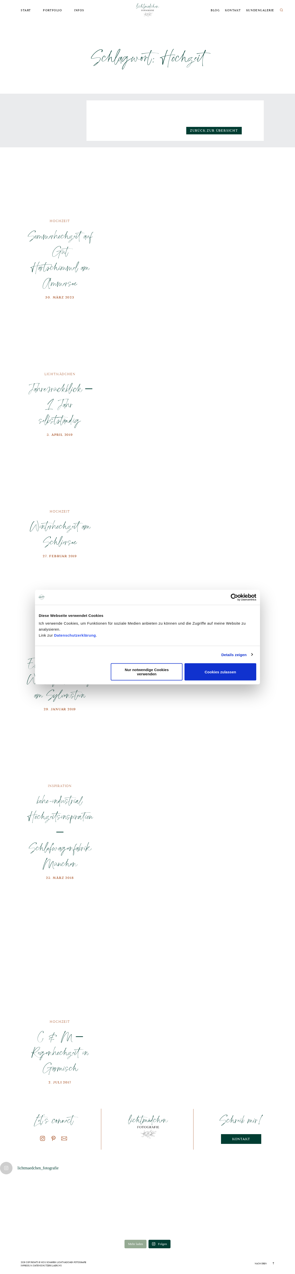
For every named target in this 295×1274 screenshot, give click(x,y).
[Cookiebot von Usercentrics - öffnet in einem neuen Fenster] (234, 597)
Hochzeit (60, 221)
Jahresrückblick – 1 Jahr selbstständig (60, 404)
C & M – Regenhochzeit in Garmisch (60, 1052)
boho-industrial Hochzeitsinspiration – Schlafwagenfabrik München (60, 831)
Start (26, 10)
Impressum (26, 1265)
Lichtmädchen (60, 374)
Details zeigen (233, 654)
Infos (79, 10)
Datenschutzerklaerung (47, 1265)
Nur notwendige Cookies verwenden (147, 672)
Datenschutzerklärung (75, 635)
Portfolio (52, 10)
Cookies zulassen (220, 672)
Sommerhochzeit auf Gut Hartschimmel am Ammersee (60, 259)
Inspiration (60, 786)
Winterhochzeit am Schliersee (60, 533)
